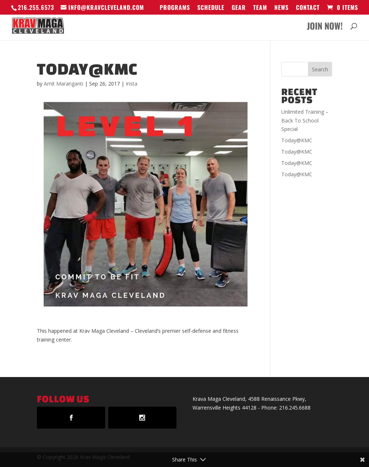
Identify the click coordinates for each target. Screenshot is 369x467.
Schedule (210, 8)
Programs (175, 8)
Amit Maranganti (63, 83)
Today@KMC (296, 140)
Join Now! (325, 27)
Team (260, 8)
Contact (308, 8)
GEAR (239, 8)
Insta (131, 83)
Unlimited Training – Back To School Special (304, 120)
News (281, 8)
